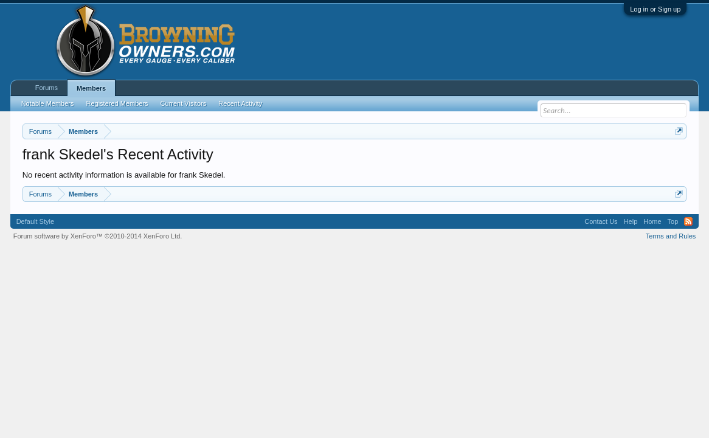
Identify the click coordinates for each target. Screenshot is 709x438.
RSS (688, 221)
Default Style (35, 221)
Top (673, 221)
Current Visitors (184, 103)
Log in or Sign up (655, 9)
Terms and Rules (671, 236)
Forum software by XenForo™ (97, 236)
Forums (46, 87)
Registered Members (117, 103)
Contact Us (600, 221)
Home (652, 221)
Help (631, 221)
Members (91, 88)
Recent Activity (240, 103)
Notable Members (47, 103)
